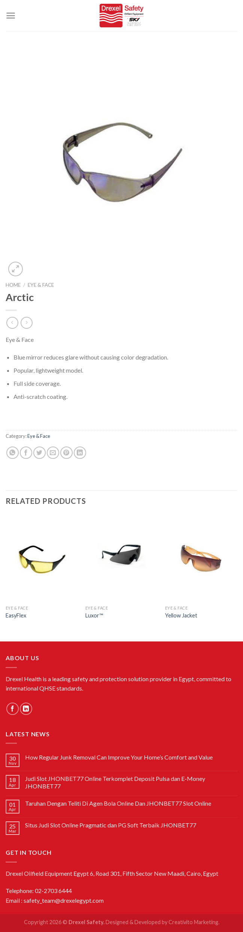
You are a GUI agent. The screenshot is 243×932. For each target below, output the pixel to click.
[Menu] (11, 15)
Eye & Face (41, 285)
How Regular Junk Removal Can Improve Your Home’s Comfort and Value (119, 757)
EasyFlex (16, 615)
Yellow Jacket (181, 615)
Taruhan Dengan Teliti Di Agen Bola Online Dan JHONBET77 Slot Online (118, 803)
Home (13, 285)
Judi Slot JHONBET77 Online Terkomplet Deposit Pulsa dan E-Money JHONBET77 (115, 782)
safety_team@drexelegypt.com (64, 900)
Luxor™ (94, 615)
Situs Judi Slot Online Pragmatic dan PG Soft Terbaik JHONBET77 (110, 825)
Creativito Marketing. (193, 922)
